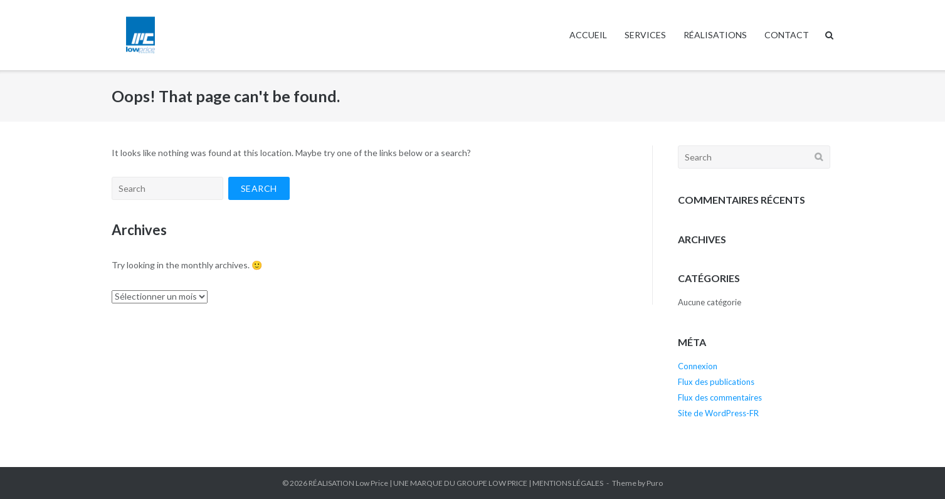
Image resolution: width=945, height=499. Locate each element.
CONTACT (786, 34)
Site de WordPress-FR (718, 413)
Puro (655, 483)
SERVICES (645, 34)
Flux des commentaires (720, 397)
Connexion (697, 366)
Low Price (372, 483)
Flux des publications (716, 382)
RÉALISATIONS (715, 34)
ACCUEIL (588, 34)
